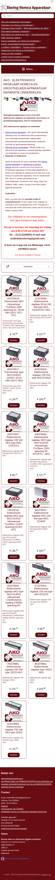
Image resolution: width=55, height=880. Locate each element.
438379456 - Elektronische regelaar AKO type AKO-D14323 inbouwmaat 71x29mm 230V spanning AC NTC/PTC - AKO (41, 444)
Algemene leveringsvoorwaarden (14, 829)
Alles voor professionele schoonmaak (15, 22)
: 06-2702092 (17, 809)
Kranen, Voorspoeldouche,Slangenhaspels (17, 44)
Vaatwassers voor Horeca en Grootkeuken (17, 50)
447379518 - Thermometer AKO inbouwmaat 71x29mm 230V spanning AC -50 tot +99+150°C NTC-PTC (13, 307)
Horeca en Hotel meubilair (11, 54)
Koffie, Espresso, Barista (10, 38)
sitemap (45, 874)
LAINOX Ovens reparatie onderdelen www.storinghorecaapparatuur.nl (15, 58)
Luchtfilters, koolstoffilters (11, 47)
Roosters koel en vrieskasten (34, 47)
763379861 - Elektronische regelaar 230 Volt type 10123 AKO (14, 668)
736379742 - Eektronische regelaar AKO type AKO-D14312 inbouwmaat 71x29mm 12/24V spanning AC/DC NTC (13, 520)
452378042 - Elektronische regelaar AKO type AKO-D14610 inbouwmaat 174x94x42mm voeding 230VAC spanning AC (13, 596)
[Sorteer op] (27, 266)
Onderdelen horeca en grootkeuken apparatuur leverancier (24, 812)
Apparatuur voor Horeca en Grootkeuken (17, 25)
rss (50, 874)
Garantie (4, 806)
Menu (27, 69)
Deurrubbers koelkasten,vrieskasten (15, 31)
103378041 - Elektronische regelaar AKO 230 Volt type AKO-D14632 (41, 516)
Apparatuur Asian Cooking (11, 28)
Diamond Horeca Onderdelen (16, 147)
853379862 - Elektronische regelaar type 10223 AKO (41, 668)
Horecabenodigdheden (40, 35)
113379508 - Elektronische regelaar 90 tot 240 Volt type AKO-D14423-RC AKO (41, 304)
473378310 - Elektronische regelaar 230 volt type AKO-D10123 (41, 590)
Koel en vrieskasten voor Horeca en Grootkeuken (20, 41)
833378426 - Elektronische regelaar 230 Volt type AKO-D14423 (41, 373)
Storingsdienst (6, 809)
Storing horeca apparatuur (15, 859)
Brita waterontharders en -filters (36, 28)
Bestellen (13, 340)
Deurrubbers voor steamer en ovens (15, 35)
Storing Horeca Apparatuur (15, 132)
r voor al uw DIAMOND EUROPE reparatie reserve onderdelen (27, 784)
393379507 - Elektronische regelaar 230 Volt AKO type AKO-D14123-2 (14, 440)
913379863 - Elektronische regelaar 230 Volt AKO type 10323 (14, 728)
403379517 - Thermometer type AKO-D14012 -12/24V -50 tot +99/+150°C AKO (13, 375)
